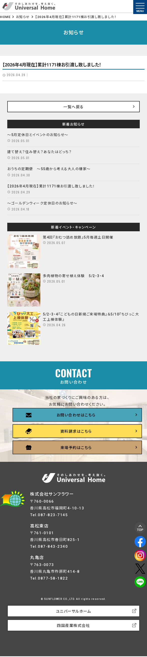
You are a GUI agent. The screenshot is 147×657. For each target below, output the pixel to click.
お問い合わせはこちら (76, 415)
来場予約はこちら (76, 448)
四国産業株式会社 (73, 625)
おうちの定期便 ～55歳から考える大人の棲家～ (49, 169)
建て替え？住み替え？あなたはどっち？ (39, 152)
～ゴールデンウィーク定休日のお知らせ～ (42, 203)
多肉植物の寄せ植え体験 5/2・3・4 (73, 276)
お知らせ (23, 17)
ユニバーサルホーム (73, 611)
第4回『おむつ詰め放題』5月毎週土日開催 (78, 237)
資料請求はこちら (76, 431)
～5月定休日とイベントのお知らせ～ (37, 135)
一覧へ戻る (73, 107)
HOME (5, 17)
